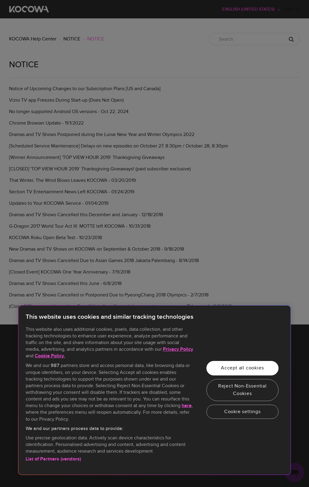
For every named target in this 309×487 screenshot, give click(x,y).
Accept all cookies (242, 368)
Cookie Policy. (50, 356)
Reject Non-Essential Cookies (242, 390)
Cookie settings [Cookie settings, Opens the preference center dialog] (242, 412)
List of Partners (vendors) (53, 459)
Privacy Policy (178, 349)
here (187, 406)
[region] (154, 390)
